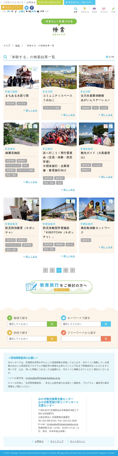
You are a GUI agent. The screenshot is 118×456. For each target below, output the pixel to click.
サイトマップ (56, 441)
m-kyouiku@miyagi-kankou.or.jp (43, 378)
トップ (7, 45)
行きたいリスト (12, 7)
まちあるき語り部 (17, 95)
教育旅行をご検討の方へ (79, 2)
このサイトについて (13, 2)
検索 (17, 45)
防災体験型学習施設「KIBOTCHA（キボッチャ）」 (58, 232)
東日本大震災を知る (49, 2)
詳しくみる (31, 110)
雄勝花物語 (12, 152)
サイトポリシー (77, 441)
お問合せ (31, 2)
